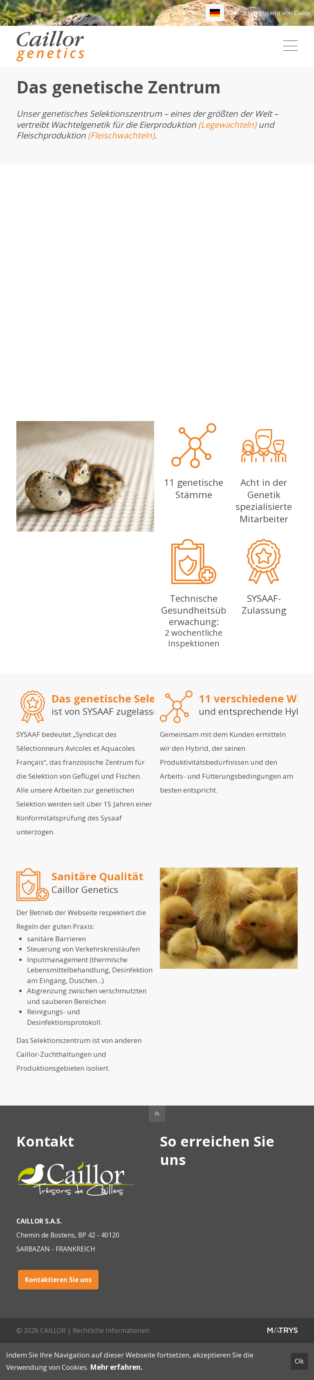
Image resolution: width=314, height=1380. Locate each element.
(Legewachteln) (228, 124)
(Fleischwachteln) (121, 135)
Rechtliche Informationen (111, 1330)
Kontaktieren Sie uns (58, 1280)
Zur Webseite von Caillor (272, 13)
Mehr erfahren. (116, 1367)
